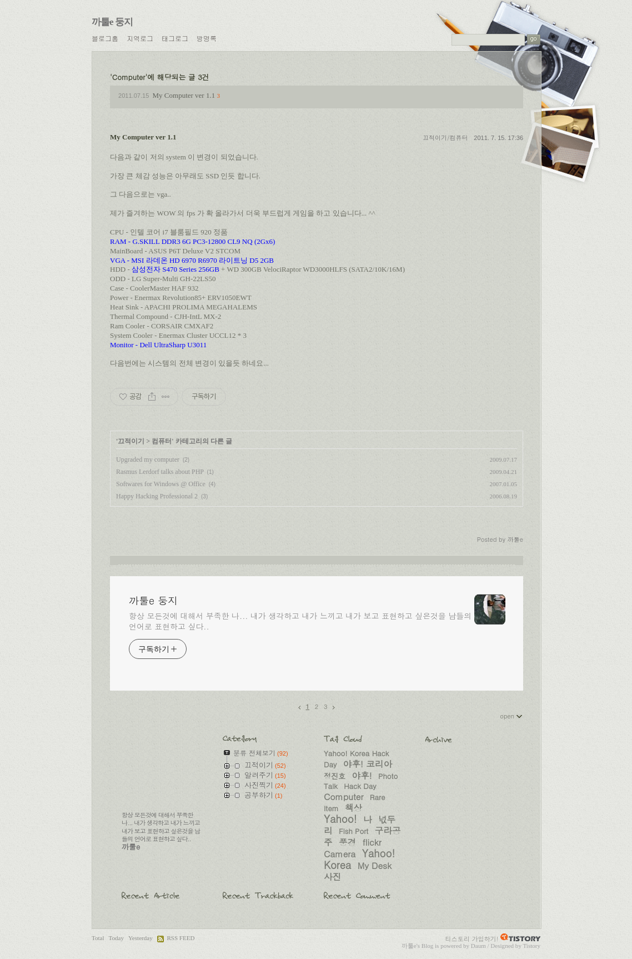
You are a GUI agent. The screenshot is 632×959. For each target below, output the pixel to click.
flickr (371, 842)
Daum (478, 945)
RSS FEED (180, 938)
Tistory (531, 945)
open (511, 715)
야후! (362, 775)
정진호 (334, 776)
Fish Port (353, 831)
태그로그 (175, 38)
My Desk (375, 865)
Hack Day (360, 786)
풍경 (347, 842)
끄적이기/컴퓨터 (445, 137)
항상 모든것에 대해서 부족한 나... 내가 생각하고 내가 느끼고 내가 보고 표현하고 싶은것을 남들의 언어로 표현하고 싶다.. (300, 621)
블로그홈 (105, 38)
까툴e (409, 945)
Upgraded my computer (147, 459)
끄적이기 (131, 441)
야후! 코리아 (367, 763)
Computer (344, 796)
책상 (353, 807)
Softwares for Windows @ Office (160, 484)
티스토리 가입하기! (472, 938)
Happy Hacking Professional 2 (157, 496)
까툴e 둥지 (112, 22)
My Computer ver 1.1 (184, 95)
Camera (339, 853)
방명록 (207, 38)
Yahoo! (340, 818)
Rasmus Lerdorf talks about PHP (160, 472)
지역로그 (140, 38)
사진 (332, 876)
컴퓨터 (162, 441)
